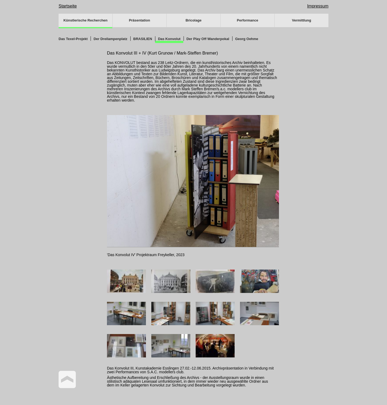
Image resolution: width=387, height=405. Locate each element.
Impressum (317, 6)
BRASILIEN (142, 39)
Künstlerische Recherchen (85, 20)
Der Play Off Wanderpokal (208, 39)
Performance (247, 20)
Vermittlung (301, 20)
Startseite (68, 6)
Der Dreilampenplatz (110, 39)
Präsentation (139, 20)
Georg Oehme (246, 39)
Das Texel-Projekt (73, 39)
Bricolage (193, 20)
